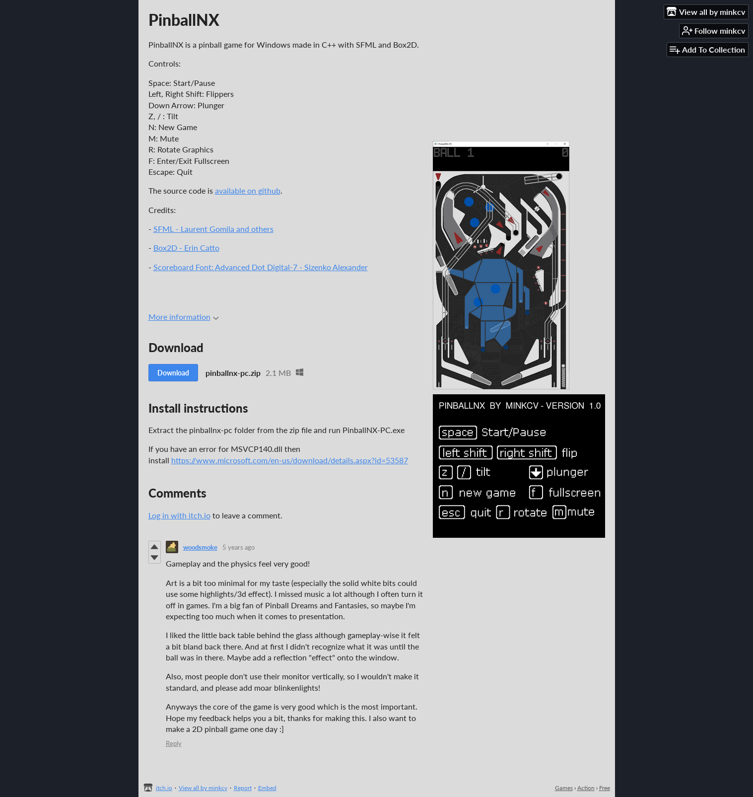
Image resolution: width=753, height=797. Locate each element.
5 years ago (238, 547)
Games (564, 788)
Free (604, 788)
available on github (247, 190)
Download (173, 372)
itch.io (164, 788)
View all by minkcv (203, 788)
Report (243, 788)
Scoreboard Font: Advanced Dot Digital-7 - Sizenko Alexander (260, 267)
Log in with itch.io (179, 515)
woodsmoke (200, 547)
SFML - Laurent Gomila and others (213, 228)
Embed (267, 788)
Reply (174, 743)
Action (586, 788)
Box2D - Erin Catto (186, 247)
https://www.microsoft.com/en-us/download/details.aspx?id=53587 (289, 460)
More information (183, 316)
